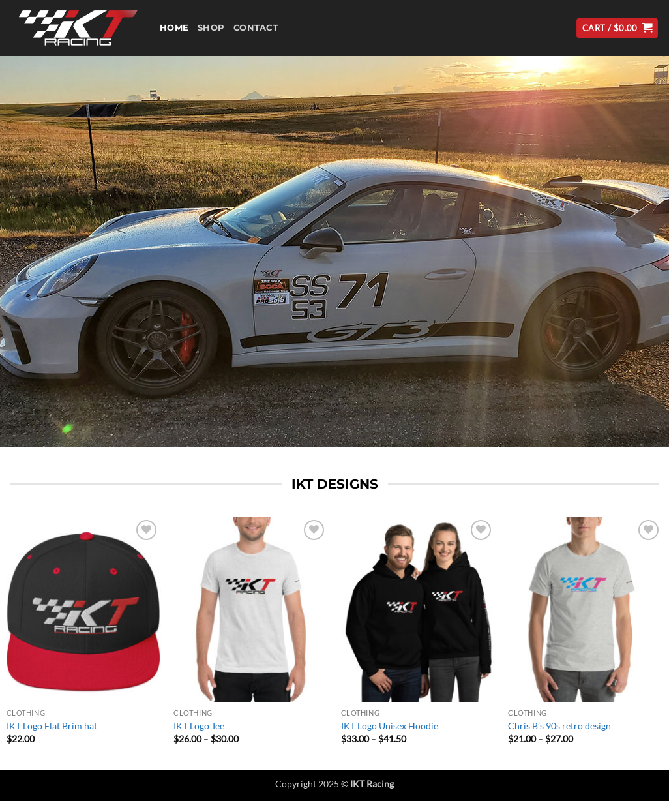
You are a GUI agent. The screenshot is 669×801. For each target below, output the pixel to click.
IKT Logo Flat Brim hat (52, 725)
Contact (255, 28)
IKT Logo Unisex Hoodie (389, 725)
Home (174, 28)
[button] (617, 28)
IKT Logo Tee (198, 725)
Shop (211, 28)
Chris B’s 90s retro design (559, 725)
